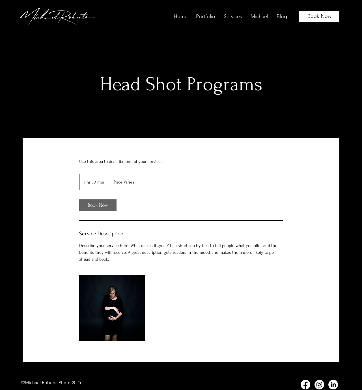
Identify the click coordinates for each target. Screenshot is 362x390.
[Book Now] (319, 16)
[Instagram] (319, 384)
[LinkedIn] (333, 384)
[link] (98, 205)
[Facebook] (305, 384)
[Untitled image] (112, 308)
